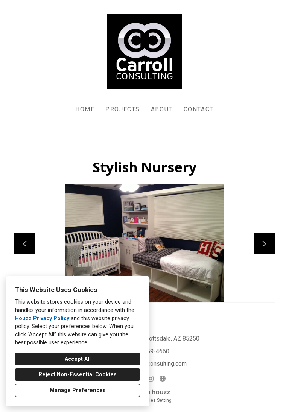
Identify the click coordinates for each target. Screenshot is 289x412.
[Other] (162, 378)
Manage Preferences (78, 390)
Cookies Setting (155, 400)
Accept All (78, 359)
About (162, 109)
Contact (199, 109)
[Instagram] (150, 378)
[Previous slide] (24, 243)
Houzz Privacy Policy (42, 318)
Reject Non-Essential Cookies (77, 374)
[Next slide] (264, 243)
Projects (122, 109)
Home (84, 109)
